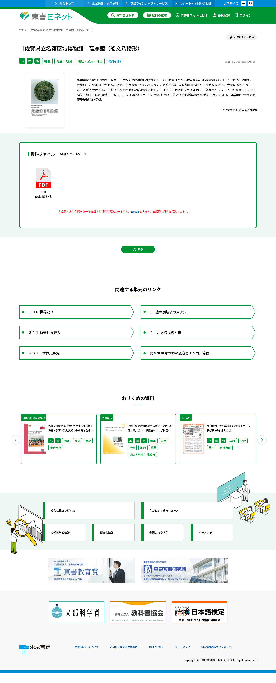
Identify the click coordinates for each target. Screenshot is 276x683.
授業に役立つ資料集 (68, 527)
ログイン (243, 15)
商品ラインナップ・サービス (147, 3)
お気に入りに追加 (240, 38)
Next (262, 456)
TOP (22, 30)
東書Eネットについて (89, 657)
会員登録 (221, 15)
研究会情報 (110, 550)
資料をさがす (123, 15)
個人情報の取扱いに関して (238, 657)
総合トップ (64, 3)
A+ (250, 3)
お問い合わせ (170, 657)
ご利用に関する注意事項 (132, 657)
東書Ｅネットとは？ (192, 15)
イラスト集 (209, 550)
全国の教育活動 (163, 550)
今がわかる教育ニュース (170, 527)
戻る (138, 253)
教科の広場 (157, 15)
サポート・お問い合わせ (193, 3)
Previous (14, 456)
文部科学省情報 (65, 550)
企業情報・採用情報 (103, 3)
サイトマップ (199, 657)
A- (243, 3)
